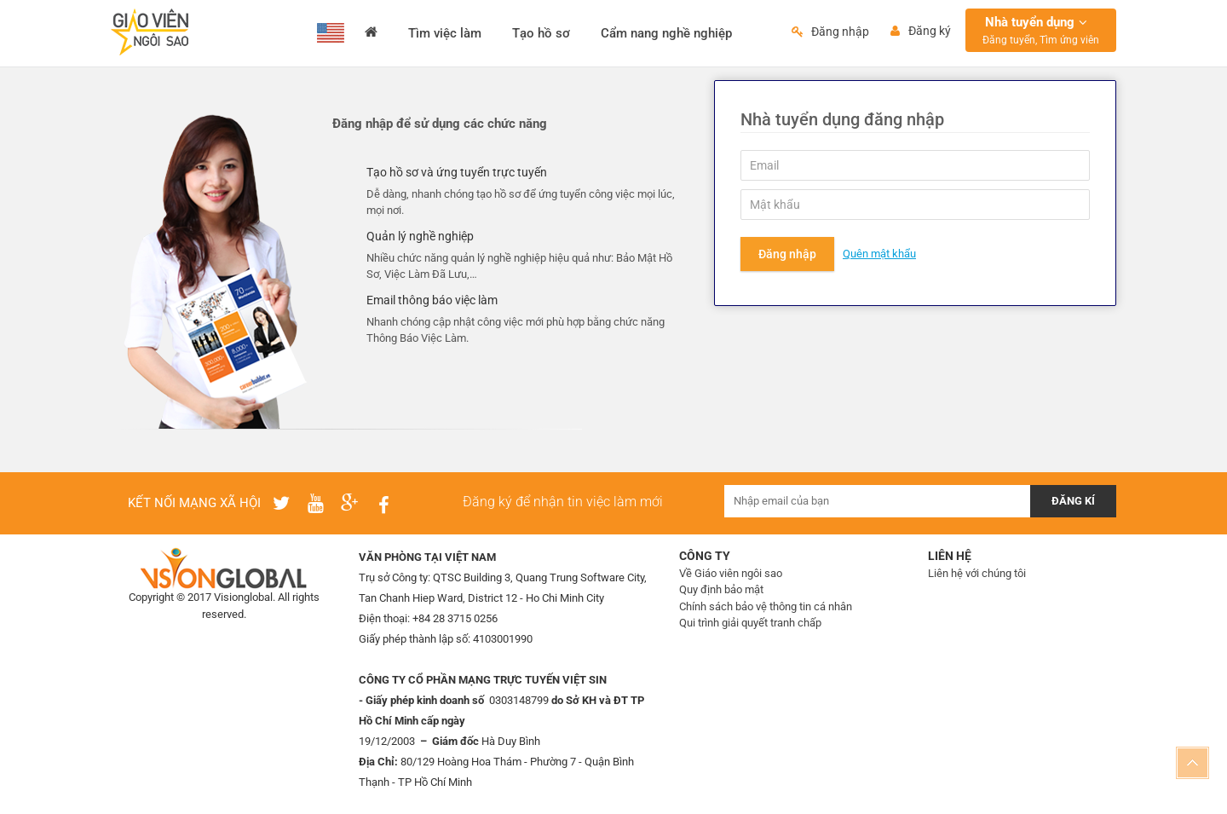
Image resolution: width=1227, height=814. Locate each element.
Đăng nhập (787, 254)
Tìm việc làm (444, 33)
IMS (257, 631)
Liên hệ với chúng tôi (977, 573)
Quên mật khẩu (879, 253)
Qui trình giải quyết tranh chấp (750, 622)
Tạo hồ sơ (541, 33)
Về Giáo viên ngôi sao (730, 573)
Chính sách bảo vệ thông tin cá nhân (765, 606)
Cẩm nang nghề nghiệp (666, 33)
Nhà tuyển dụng (1040, 30)
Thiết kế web (213, 631)
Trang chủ (371, 33)
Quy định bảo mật (721, 589)
